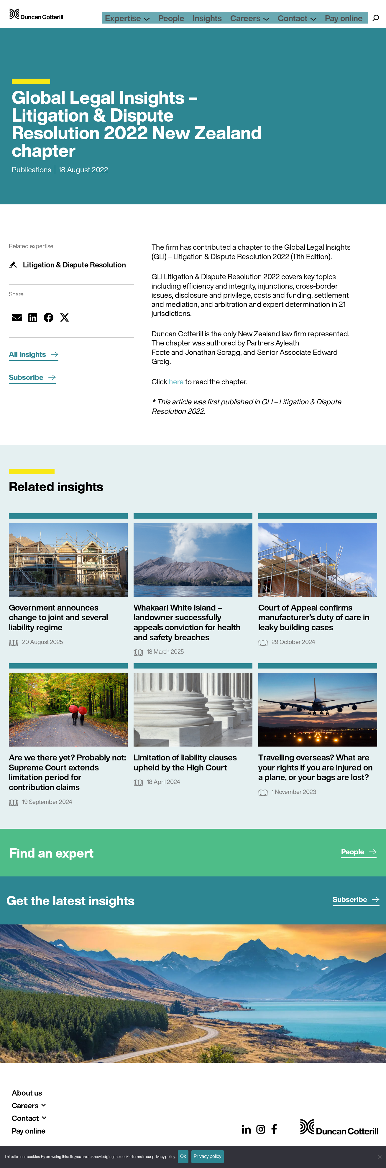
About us (27, 1092)
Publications (31, 169)
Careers (270, 19)
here (176, 381)
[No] (379, 1156)
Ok (186, 1155)
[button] (17, 317)
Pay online (349, 19)
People (206, 19)
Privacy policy (214, 1155)
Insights (236, 19)
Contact (310, 19)
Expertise (169, 19)
